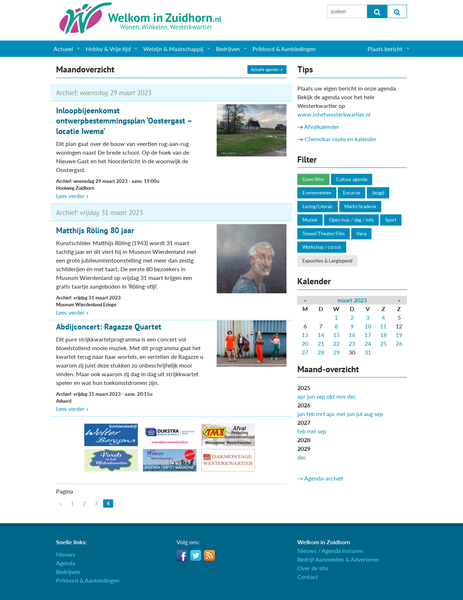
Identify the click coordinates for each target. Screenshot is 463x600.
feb (310, 413)
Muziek (310, 220)
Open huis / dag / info (351, 220)
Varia (361, 233)
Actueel (63, 48)
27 (305, 352)
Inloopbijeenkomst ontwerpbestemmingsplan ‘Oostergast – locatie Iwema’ (124, 120)
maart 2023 (352, 300)
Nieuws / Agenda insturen (330, 550)
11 (383, 326)
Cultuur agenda (351, 179)
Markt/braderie (360, 206)
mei (340, 413)
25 (383, 343)
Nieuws (65, 554)
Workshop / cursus (321, 247)
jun (311, 396)
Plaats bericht (385, 48)
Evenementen (316, 193)
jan (301, 413)
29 (336, 352)
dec (351, 396)
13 (305, 334)
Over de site (312, 568)
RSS (209, 555)
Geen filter (313, 179)
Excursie (351, 193)
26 (399, 343)
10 (368, 326)
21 (321, 343)
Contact (307, 576)
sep (321, 396)
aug (368, 413)
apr (301, 396)
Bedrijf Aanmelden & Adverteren (338, 559)
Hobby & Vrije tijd (108, 48)
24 (368, 343)
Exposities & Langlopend (327, 261)
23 (352, 343)
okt (331, 396)
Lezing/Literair (317, 206)
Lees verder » (72, 195)
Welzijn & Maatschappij (173, 48)
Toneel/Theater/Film (323, 233)
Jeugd (378, 193)
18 (383, 334)
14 (321, 334)
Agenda (65, 562)
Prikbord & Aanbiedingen (284, 48)
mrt (320, 413)
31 (368, 352)
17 (368, 334)
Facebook (182, 555)
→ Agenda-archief (320, 478)
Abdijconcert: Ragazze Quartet (108, 327)
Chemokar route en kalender (341, 138)
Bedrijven (228, 48)
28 (321, 352)
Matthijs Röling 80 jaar (95, 230)
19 (399, 334)
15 (336, 334)
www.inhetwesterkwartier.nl (333, 114)
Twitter (195, 555)
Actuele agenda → (267, 69)
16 (352, 334)
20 (305, 343)
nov (341, 396)
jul (359, 413)
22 (336, 343)
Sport (390, 220)
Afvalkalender (321, 126)
